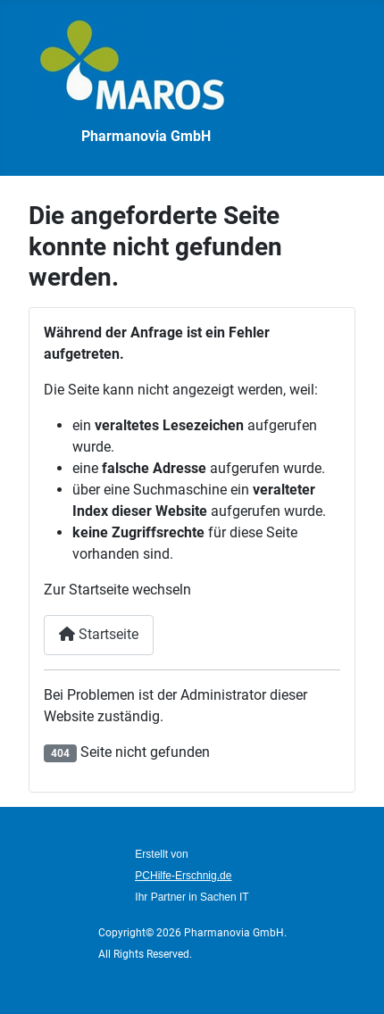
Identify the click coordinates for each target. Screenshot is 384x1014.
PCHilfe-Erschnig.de (183, 875)
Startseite (98, 634)
